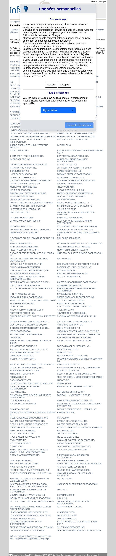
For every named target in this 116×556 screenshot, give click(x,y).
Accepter (64, 84)
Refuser (51, 84)
